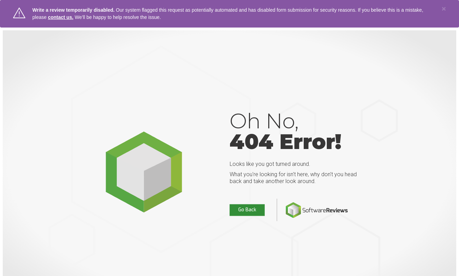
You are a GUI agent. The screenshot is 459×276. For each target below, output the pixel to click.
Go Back (247, 210)
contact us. (60, 17)
